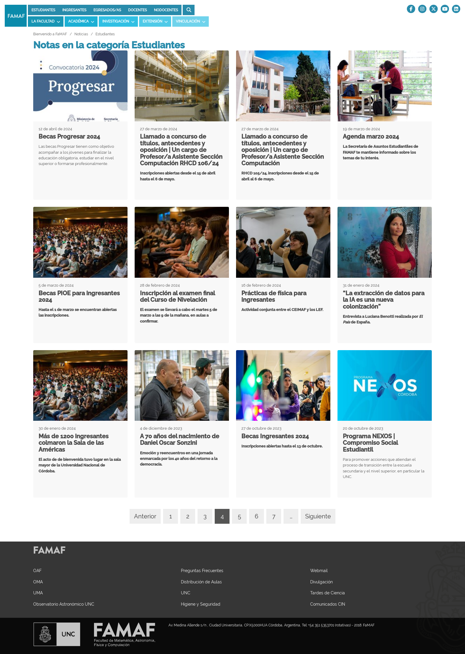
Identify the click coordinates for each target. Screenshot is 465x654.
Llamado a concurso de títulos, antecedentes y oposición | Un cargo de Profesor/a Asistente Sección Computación (282, 150)
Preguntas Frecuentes (202, 570)
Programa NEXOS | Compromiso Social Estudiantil (370, 443)
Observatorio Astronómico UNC (63, 604)
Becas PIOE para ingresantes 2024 (79, 297)
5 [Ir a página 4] (239, 516)
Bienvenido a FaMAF (50, 34)
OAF (37, 570)
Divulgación (321, 581)
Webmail (319, 570)
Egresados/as (107, 10)
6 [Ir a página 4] (256, 516)
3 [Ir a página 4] (205, 516)
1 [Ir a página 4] (170, 516)
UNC (185, 592)
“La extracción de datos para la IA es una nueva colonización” (383, 300)
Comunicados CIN (327, 604)
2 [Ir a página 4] (187, 516)
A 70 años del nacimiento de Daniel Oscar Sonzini (179, 440)
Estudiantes (43, 10)
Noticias (81, 34)
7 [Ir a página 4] (274, 516)
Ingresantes (74, 10)
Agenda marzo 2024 (371, 136)
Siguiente (318, 516)
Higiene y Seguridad (200, 604)
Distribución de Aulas (201, 581)
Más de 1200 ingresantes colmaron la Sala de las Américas (74, 443)
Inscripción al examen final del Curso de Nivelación (177, 297)
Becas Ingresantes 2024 (275, 436)
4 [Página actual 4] (222, 516)
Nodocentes (166, 10)
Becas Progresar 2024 (69, 136)
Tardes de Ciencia (327, 592)
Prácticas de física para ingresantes (273, 297)
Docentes (137, 10)
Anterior (145, 516)
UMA (38, 592)
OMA (38, 581)
